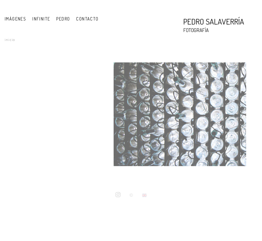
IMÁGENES (15, 18)
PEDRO (63, 18)
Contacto (87, 18)
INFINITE (41, 18)
